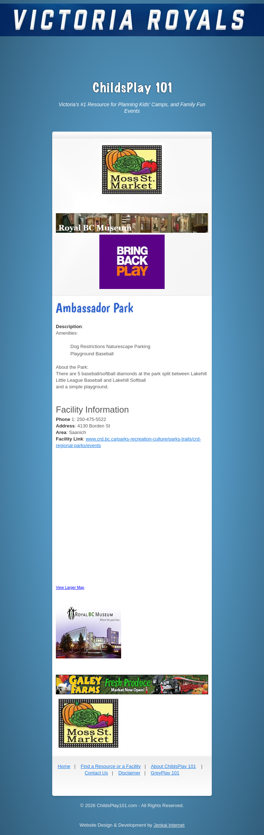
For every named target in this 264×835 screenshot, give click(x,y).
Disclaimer (129, 773)
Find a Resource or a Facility (110, 766)
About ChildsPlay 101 (173, 766)
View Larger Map (70, 588)
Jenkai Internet (168, 825)
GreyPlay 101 (165, 773)
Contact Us (96, 773)
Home (64, 766)
